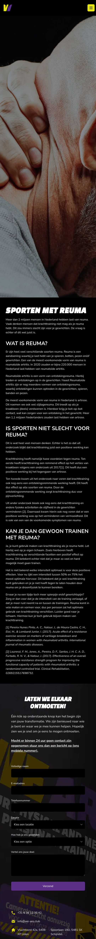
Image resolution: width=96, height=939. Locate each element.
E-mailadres (18, 783)
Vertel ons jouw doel (22, 852)
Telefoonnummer (20, 800)
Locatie (15, 817)
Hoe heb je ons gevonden (25, 835)
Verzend (48, 886)
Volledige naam (20, 766)
